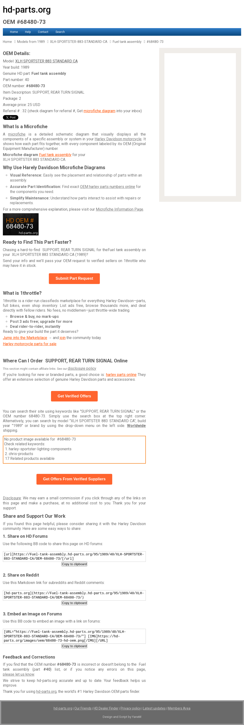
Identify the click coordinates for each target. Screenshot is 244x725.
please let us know (18, 674)
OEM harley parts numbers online (107, 186)
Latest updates (154, 708)
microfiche (16, 134)
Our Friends (83, 708)
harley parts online (121, 374)
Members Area (179, 708)
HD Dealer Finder (106, 708)
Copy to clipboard (74, 564)
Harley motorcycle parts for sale (29, 344)
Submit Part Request (74, 278)
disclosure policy (82, 368)
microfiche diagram (99, 111)
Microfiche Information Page (119, 209)
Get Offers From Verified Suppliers (74, 479)
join (63, 337)
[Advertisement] (200, 124)
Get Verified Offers (74, 396)
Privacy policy (131, 708)
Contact (43, 32)
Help (28, 32)
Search (60, 32)
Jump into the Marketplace (25, 337)
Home (14, 32)
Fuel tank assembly (55, 154)
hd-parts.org (27, 10)
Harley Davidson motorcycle (118, 139)
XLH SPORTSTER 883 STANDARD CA (46, 61)
